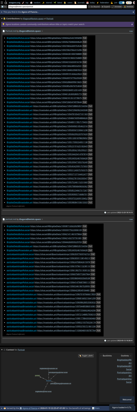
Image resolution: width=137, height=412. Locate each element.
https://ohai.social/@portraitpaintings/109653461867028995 (62, 286)
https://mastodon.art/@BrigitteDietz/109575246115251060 (60, 182)
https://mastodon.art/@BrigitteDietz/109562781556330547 (60, 178)
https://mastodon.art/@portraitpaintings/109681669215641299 (66, 298)
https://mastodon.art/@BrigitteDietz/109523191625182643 (60, 146)
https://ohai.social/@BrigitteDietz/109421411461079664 (56, 234)
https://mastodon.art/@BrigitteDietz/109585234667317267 (60, 190)
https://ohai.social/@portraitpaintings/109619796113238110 (62, 266)
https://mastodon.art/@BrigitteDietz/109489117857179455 (60, 122)
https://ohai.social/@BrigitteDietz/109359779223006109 (56, 230)
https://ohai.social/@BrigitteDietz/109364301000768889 (56, 54)
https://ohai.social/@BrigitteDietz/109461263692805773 (56, 94)
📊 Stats (96, 408)
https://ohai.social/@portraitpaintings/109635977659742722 (62, 254)
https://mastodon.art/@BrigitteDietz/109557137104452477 (60, 174)
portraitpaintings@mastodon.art (22, 294)
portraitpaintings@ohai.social (20, 254)
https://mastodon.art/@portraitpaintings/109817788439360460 (66, 318)
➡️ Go (3, 7)
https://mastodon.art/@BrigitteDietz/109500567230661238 (60, 130)
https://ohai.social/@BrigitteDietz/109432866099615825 (56, 82)
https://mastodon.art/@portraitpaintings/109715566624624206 (66, 310)
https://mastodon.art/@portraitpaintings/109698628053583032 (66, 302)
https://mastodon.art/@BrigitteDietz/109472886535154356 (60, 106)
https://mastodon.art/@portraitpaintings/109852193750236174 (66, 322)
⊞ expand (106, 7)
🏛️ (21, 408)
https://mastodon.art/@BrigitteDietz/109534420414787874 (60, 154)
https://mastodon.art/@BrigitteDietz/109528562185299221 (60, 150)
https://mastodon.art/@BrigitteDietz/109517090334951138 (60, 142)
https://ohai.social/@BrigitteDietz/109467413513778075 (56, 98)
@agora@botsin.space (33, 18)
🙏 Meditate (128, 7)
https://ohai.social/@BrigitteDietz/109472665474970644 (56, 102)
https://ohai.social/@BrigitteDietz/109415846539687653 (56, 70)
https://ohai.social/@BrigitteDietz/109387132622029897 (56, 226)
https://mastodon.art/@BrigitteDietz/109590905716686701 (60, 194)
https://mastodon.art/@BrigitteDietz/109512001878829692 (60, 138)
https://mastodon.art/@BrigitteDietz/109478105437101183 (60, 114)
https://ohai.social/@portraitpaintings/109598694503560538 (62, 278)
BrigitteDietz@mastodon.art (20, 106)
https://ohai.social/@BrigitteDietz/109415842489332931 (56, 66)
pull (84, 38)
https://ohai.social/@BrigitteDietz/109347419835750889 (56, 58)
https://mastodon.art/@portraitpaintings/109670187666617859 (66, 294)
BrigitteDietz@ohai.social (18, 38)
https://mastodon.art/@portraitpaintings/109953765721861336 (66, 326)
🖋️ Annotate (117, 7)
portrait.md (10, 219)
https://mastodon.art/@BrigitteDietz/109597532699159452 (60, 198)
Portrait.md (10, 31)
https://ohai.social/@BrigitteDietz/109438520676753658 (56, 86)
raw (131, 31)
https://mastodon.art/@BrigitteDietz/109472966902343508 (60, 110)
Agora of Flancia (30, 408)
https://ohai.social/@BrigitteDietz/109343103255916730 (56, 62)
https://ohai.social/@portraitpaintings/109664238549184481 (62, 290)
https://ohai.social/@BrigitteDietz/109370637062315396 (56, 50)
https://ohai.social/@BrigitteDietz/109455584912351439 (56, 90)
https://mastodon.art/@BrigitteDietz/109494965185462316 (60, 126)
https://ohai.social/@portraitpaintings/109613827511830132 (62, 270)
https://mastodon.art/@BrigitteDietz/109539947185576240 (60, 162)
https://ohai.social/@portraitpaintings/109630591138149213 (62, 258)
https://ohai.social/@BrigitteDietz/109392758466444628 (56, 41)
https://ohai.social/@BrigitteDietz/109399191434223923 (56, 74)
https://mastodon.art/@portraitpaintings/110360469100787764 (66, 330)
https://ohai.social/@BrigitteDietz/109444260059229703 (56, 242)
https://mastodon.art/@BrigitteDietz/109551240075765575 (60, 170)
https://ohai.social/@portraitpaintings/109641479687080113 (62, 282)
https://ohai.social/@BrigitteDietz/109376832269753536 (56, 46)
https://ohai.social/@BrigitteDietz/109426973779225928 (56, 78)
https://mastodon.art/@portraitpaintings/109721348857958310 (66, 314)
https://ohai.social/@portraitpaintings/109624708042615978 (62, 262)
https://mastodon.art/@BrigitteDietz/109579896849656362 (60, 186)
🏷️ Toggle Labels (86, 356)
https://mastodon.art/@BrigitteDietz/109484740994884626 (60, 118)
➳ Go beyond (94, 7)
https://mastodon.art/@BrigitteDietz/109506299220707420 (60, 134)
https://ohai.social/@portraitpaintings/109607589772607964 (62, 274)
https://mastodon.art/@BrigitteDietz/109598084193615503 (60, 202)
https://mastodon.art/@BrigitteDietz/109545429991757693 (60, 166)
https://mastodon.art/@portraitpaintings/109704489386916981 (66, 306)
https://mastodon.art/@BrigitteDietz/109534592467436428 (60, 158)
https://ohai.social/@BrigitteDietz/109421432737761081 (56, 238)
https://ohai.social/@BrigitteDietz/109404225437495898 (56, 38)
